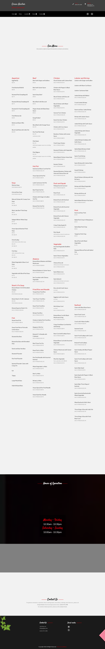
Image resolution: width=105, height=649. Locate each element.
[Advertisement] (52, 30)
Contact (42, 14)
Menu (20, 14)
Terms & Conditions (61, 646)
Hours (34, 14)
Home (14, 14)
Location (27, 14)
